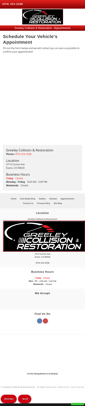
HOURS (9, 399)
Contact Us (28, 203)
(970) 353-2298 (12, 4)
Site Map (58, 203)
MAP (25, 399)
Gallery (42, 198)
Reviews (53, 198)
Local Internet (77, 387)
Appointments (67, 198)
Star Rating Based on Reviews (42, 373)
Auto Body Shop (27, 198)
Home (14, 198)
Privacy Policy (43, 203)
